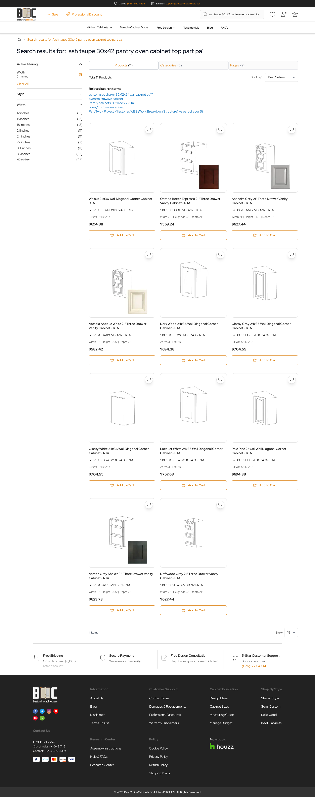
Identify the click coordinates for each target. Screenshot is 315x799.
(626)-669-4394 (55, 753)
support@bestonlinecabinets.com (183, 3)
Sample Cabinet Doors (134, 27)
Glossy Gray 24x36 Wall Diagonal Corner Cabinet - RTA (261, 326)
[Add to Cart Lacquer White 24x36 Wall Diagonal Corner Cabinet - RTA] (193, 486)
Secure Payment (121, 657)
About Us (96, 700)
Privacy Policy (158, 758)
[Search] (204, 14)
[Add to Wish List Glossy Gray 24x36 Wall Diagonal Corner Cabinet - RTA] (292, 255)
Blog (210, 27)
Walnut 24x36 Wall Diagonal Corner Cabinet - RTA (121, 201)
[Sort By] (281, 77)
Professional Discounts (165, 716)
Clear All (23, 84)
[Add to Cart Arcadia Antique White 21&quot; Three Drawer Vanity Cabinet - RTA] (122, 361)
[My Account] (283, 14)
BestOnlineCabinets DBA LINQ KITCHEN (149, 794)
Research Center (102, 767)
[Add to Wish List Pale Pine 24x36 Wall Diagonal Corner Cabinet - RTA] (292, 381)
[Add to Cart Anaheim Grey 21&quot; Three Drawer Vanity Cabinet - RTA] (265, 235)
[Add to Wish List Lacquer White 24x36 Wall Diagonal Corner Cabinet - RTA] (220, 381)
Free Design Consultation (189, 657)
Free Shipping (53, 657)
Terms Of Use (99, 725)
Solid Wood (269, 716)
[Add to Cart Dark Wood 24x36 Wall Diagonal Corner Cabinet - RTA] (193, 361)
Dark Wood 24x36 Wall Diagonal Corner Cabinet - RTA (189, 326)
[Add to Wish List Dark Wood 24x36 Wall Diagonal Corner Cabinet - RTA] (220, 255)
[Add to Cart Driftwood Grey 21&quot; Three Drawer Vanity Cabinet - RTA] (193, 612)
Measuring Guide (222, 716)
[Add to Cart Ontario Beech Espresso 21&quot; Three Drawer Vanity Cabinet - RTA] (193, 235)
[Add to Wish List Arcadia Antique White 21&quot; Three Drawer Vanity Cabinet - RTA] (149, 255)
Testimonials (191, 27)
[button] (49, 64)
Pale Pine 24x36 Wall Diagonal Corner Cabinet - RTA (259, 452)
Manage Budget (221, 725)
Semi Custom (270, 708)
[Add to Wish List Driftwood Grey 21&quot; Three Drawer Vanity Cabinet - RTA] (220, 506)
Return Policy (158, 767)
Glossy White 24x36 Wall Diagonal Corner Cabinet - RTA (119, 452)
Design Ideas (219, 700)
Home (19, 39)
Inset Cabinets (271, 725)
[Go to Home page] (26, 14)
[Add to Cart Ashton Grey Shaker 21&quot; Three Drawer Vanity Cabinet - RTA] (122, 612)
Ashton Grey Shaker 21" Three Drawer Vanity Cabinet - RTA (121, 577)
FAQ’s (224, 27)
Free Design (164, 27)
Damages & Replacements (167, 708)
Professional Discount (84, 14)
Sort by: (274, 77)
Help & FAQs (98, 758)
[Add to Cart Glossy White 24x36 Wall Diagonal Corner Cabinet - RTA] (122, 486)
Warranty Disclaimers (164, 725)
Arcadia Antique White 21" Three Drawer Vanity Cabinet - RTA (117, 326)
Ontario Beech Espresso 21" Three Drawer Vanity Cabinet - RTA (190, 201)
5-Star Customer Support (260, 657)
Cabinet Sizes (219, 708)
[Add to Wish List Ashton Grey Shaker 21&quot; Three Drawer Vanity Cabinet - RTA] (149, 506)
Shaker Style (270, 700)
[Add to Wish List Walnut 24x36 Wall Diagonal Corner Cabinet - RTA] (149, 130)
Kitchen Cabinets (97, 27)
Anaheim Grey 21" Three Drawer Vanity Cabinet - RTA (260, 201)
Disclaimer (97, 716)
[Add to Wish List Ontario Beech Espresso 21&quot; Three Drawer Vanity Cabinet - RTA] (220, 130)
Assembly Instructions (105, 750)
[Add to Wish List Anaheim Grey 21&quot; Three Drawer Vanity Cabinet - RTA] (292, 130)
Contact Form (159, 700)
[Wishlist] (272, 14)
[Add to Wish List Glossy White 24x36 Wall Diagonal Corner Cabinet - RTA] (149, 381)
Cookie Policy (158, 750)
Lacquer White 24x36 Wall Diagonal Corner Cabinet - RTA (191, 452)
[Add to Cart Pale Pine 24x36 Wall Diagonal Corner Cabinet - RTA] (265, 486)
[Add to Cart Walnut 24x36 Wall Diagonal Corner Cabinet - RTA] (122, 235)
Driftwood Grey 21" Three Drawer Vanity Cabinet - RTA (189, 577)
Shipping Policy (159, 775)
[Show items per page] (291, 634)
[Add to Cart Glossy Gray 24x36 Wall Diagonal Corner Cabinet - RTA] (265, 361)
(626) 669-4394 (136, 3)
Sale (52, 14)
